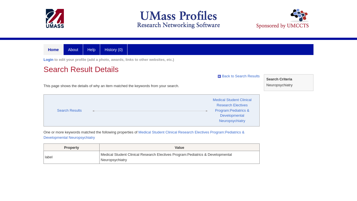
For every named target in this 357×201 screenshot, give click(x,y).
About (73, 49)
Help (92, 49)
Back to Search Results (239, 76)
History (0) (114, 49)
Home (53, 49)
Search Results (69, 110)
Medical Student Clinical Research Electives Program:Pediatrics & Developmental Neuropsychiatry (232, 110)
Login (48, 60)
